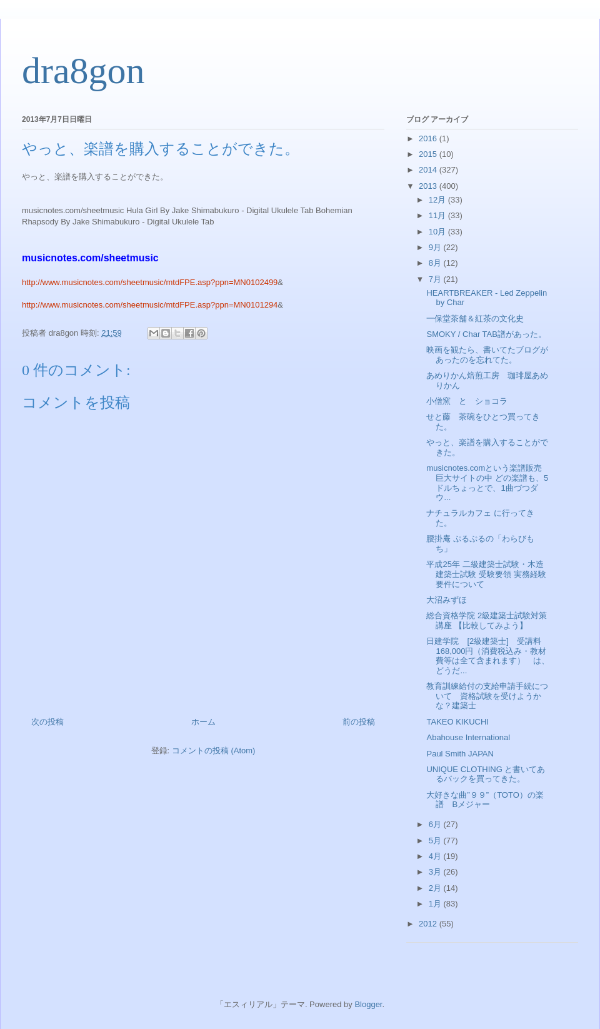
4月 (436, 856)
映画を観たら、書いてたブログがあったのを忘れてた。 (487, 354)
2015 (429, 154)
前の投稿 (358, 721)
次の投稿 (47, 721)
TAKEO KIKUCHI (457, 721)
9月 (436, 247)
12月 (438, 199)
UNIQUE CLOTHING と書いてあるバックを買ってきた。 (485, 774)
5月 (436, 840)
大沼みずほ (446, 600)
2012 (429, 923)
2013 (429, 186)
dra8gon (83, 70)
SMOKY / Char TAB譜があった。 (486, 334)
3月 (436, 871)
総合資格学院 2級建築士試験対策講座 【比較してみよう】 (486, 620)
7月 (436, 279)
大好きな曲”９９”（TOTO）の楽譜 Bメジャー (484, 800)
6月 (436, 824)
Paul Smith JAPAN (459, 753)
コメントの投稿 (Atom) (214, 750)
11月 (438, 215)
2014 (429, 169)
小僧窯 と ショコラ (467, 401)
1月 (436, 903)
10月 (438, 231)
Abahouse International (468, 737)
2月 (436, 888)
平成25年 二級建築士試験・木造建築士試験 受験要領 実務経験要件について (486, 574)
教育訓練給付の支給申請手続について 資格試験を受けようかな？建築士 (487, 695)
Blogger (368, 1004)
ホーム (203, 721)
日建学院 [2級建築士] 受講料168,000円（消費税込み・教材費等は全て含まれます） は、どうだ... (487, 655)
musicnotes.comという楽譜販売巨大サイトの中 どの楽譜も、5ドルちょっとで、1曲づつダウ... (487, 482)
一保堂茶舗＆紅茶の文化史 (475, 318)
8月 (436, 263)
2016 (429, 138)
